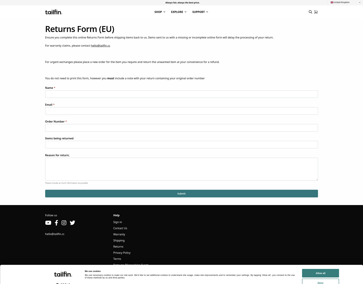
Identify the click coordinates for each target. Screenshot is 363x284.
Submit (181, 193)
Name (50, 88)
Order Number (56, 121)
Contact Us (120, 228)
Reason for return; (57, 155)
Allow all (293, 266)
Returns (118, 246)
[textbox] (345, 2)
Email (50, 105)
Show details (91, 278)
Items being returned (59, 138)
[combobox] (345, 2)
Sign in (117, 222)
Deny (293, 275)
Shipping (119, 240)
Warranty (119, 234)
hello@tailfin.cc (100, 45)
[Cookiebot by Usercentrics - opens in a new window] (63, 278)
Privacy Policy (122, 253)
